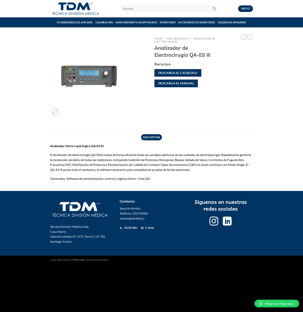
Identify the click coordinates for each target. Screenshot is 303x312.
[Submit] (214, 8)
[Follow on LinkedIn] (227, 222)
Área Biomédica (178, 38)
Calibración (104, 22)
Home (158, 38)
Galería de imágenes (232, 22)
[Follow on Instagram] (213, 222)
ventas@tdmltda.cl (132, 218)
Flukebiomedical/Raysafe (75, 22)
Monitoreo (168, 22)
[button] (276, 303)
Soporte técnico (130, 208)
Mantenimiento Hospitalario (136, 22)
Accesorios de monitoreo (196, 22)
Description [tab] (151, 137)
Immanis (104, 259)
